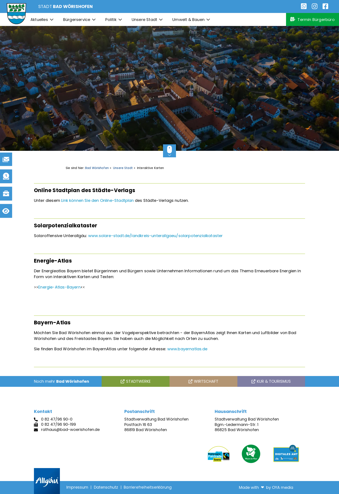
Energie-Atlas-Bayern (59, 287)
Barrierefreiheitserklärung (148, 487)
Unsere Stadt (123, 168)
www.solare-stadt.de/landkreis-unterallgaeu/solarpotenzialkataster (155, 235)
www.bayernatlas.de (187, 349)
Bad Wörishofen (97, 168)
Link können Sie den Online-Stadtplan (97, 200)
